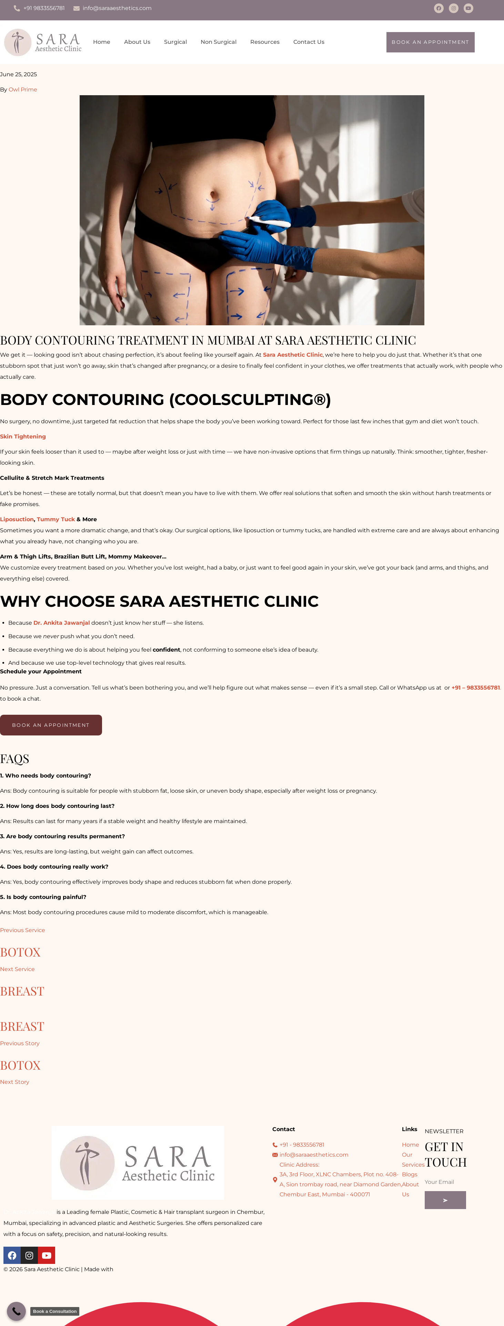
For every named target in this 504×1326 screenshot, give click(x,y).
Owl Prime (23, 89)
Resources (265, 42)
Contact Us (308, 42)
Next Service (17, 969)
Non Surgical (218, 42)
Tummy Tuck (56, 519)
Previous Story (20, 1043)
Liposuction (17, 519)
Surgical (175, 42)
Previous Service (22, 930)
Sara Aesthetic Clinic (293, 355)
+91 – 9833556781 (475, 687)
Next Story (14, 1082)
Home (101, 42)
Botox (20, 951)
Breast (22, 990)
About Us (137, 42)
